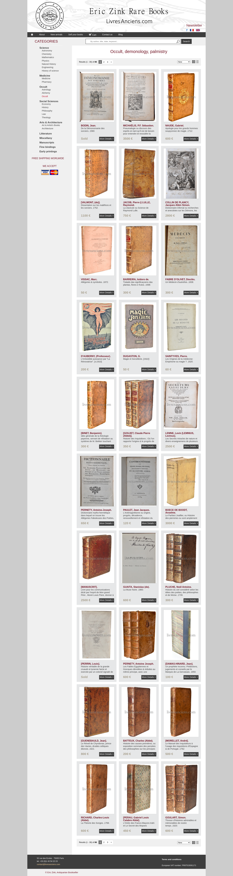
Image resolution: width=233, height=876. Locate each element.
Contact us (107, 34)
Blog (120, 34)
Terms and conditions (171, 859)
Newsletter (194, 25)
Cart (92, 35)
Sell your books (75, 34)
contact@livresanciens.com (48, 864)
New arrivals (56, 34)
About (42, 34)
